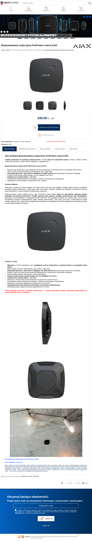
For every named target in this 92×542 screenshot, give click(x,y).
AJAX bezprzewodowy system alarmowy (21, 50)
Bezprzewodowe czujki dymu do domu (39, 469)
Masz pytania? (45, 149)
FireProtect (26, 466)
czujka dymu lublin (63, 465)
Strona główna (28, 10)
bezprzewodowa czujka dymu (78, 465)
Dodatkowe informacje (27, 149)
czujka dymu (12, 465)
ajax (52, 465)
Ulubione (63, 10)
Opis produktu (9, 149)
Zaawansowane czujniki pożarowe (76, 468)
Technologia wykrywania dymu (31, 468)
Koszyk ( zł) (81, 10)
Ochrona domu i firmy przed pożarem (63, 469)
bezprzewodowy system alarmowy (26, 465)
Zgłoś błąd (73, 149)
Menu (11, 10)
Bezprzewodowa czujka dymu (13, 466)
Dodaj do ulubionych (48, 135)
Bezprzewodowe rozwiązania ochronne (53, 468)
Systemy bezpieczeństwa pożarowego (76, 466)
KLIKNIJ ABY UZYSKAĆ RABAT (56, 141)
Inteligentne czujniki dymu (13, 468)
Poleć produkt (60, 149)
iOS (42, 283)
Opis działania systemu (14, 462)
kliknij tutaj (18, 513)
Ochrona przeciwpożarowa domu (54, 466)
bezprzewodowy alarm (43, 465)
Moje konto (46, 10)
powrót (70, 483)
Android (47, 283)
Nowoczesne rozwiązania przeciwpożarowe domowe (32, 471)
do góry (78, 483)
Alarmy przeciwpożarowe (37, 466)
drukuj (86, 483)
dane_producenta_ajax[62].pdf (12, 476)
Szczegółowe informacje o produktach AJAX (22, 459)
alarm (55, 465)
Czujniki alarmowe (38, 50)
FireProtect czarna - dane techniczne (16, 469)
